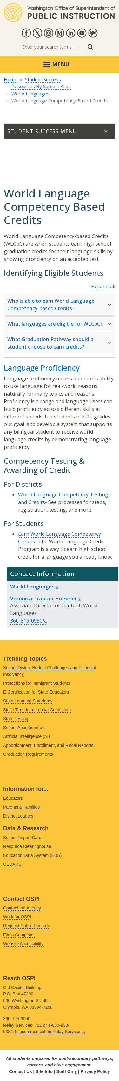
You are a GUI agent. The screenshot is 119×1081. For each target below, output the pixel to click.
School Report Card (22, 837)
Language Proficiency (42, 367)
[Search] (53, 47)
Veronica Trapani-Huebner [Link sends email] (46, 598)
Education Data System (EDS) (32, 855)
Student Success (43, 79)
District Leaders (18, 816)
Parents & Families (21, 807)
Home (10, 79)
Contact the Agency (22, 908)
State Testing (15, 718)
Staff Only (66, 1071)
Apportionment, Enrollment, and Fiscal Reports (48, 745)
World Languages (30, 93)
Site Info (44, 1071)
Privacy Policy (95, 1071)
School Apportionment (24, 727)
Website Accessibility (23, 944)
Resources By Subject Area (41, 86)
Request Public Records (26, 925)
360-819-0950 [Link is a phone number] (28, 620)
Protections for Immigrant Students (36, 683)
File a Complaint (19, 935)
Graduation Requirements (28, 754)
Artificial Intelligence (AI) (26, 736)
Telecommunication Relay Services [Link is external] (50, 1031)
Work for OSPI (17, 917)
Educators (13, 798)
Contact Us (20, 1071)
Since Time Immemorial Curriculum (37, 710)
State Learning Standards (27, 701)
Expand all (103, 286)
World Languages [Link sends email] (34, 586)
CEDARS (12, 864)
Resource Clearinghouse (27, 846)
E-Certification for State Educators (36, 692)
